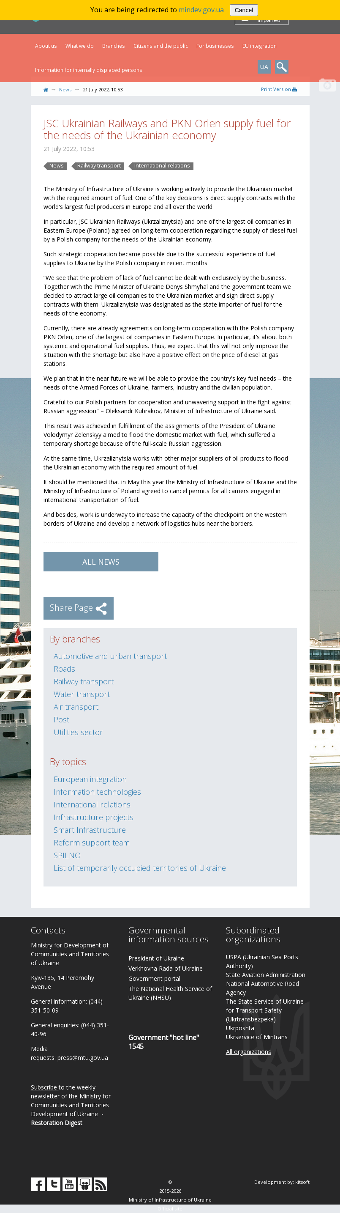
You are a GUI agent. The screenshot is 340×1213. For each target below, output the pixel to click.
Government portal (154, 978)
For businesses (215, 45)
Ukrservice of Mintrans (257, 1037)
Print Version (279, 89)
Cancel (244, 10)
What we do (79, 45)
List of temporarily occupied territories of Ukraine (140, 868)
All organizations (248, 1052)
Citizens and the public (160, 45)
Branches (113, 45)
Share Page (78, 607)
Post (61, 719)
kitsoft (302, 1182)
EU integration (259, 45)
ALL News (101, 562)
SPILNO (67, 855)
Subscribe (44, 1087)
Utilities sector (78, 732)
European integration (90, 779)
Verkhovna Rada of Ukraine (165, 968)
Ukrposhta (240, 1028)
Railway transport (99, 165)
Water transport (82, 694)
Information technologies (97, 792)
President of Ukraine (156, 958)
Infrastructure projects (93, 817)
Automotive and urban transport (110, 656)
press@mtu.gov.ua (82, 1058)
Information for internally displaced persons (88, 69)
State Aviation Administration (265, 975)
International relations (162, 165)
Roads (64, 669)
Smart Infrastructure (90, 830)
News (65, 89)
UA (264, 67)
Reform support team (92, 842)
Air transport (76, 707)
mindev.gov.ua (201, 9)
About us (46, 45)
